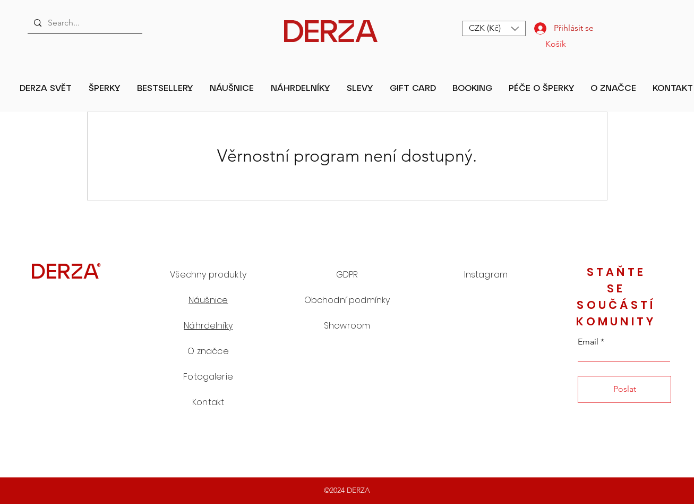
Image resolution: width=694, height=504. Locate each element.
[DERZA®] (66, 270)
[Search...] (84, 22)
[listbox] (494, 28)
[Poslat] (624, 389)
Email (588, 342)
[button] (494, 28)
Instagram (486, 274)
